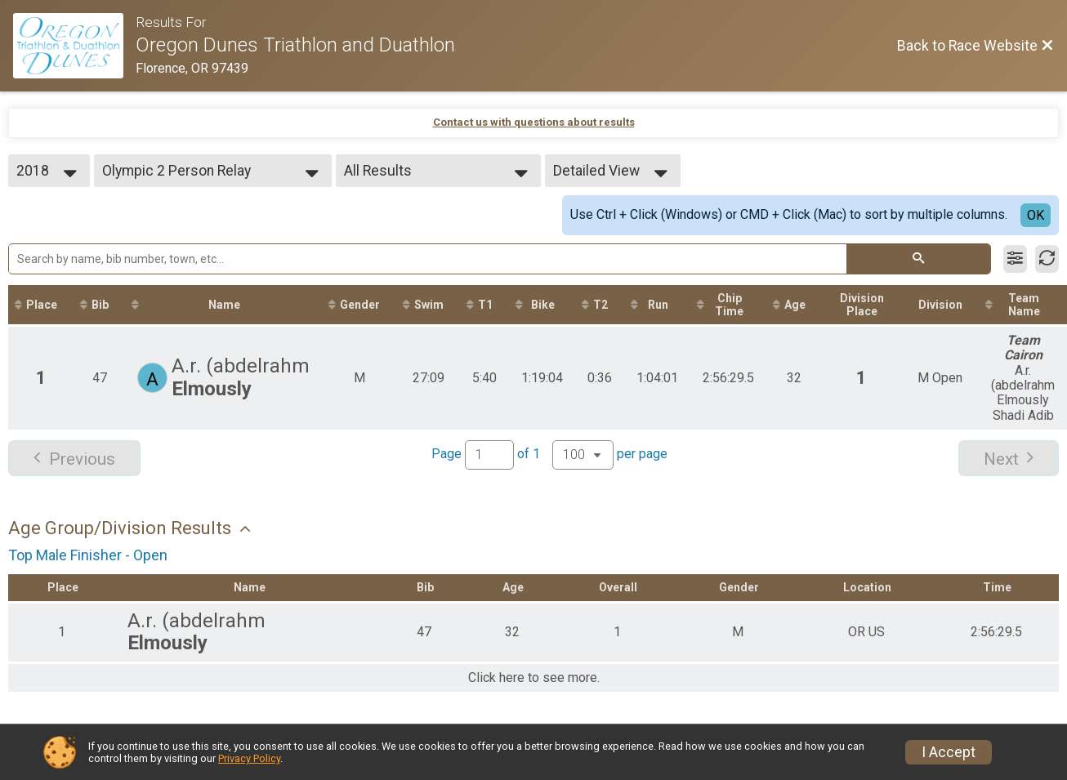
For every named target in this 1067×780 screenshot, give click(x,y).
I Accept (948, 752)
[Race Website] (74, 45)
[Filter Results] (1015, 259)
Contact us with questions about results (534, 122)
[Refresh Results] (1047, 259)
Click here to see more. (534, 678)
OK (1035, 215)
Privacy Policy (249, 758)
